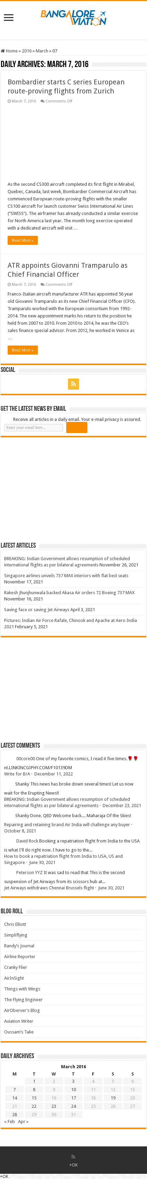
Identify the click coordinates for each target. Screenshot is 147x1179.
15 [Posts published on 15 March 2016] (34, 1098)
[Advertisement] (53, 489)
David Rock (27, 841)
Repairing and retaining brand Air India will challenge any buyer (67, 824)
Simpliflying (15, 935)
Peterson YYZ (29, 872)
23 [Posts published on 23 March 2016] (53, 1106)
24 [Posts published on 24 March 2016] (73, 1106)
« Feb (9, 1121)
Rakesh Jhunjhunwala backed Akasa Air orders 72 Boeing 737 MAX (69, 592)
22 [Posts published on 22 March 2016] (34, 1106)
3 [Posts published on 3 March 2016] (73, 1081)
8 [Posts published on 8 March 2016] (34, 1089)
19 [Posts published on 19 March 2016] (113, 1098)
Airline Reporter (19, 956)
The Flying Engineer (23, 999)
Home (9, 50)
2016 (27, 50)
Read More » (23, 240)
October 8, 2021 (20, 830)
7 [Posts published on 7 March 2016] (14, 1089)
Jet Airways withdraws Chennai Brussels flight (49, 887)
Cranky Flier (15, 967)
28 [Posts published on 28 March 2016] (14, 1114)
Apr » (23, 1121)
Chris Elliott (15, 924)
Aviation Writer (18, 1021)
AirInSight (14, 978)
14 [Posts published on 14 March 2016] (14, 1098)
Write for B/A (17, 774)
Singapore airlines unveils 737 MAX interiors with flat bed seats (66, 575)
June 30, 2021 (42, 862)
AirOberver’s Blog (22, 1010)
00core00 (25, 758)
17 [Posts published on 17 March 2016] (73, 1098)
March (42, 50)
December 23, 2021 (122, 805)
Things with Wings (22, 988)
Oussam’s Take (19, 1032)
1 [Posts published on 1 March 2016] (34, 1081)
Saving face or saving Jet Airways (36, 609)
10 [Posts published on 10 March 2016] (73, 1089)
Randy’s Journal (19, 945)
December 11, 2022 (53, 774)
